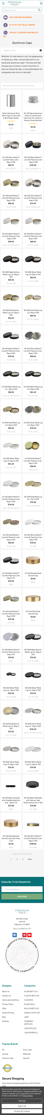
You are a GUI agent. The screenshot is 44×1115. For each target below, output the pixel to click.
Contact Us (6, 995)
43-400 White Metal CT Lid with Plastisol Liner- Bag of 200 (11, 499)
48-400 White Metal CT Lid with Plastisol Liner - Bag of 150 (33, 537)
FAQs (4, 1008)
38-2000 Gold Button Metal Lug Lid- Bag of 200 (11, 312)
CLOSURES (28, 1000)
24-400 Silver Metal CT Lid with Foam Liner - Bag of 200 (11, 159)
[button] (40, 50)
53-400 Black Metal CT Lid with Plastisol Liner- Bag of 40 (11, 575)
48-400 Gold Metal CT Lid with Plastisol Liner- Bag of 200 (11, 537)
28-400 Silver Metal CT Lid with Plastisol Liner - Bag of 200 (33, 197)
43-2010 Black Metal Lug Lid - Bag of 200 (11, 387)
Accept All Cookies (22, 1111)
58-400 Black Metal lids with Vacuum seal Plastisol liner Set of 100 (33, 800)
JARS (26, 1017)
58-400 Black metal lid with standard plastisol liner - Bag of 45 (11, 800)
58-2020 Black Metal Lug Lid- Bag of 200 (33, 689)
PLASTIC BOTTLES (31, 995)
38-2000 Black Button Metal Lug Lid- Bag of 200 (11, 274)
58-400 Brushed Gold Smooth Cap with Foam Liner (11, 838)
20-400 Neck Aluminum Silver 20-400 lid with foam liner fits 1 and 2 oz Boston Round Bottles (33, 116)
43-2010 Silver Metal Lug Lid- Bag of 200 (33, 423)
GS (3, 1049)
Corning (5, 1054)
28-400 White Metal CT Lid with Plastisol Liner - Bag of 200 (11, 236)
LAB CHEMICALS (31, 1032)
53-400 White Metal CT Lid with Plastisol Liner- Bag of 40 (11, 651)
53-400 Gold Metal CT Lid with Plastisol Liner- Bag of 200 (11, 613)
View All (26, 1058)
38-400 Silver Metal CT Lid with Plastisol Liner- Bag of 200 (33, 350)
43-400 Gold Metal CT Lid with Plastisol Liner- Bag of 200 (33, 460)
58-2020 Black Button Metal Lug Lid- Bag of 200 (33, 651)
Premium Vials (7, 1058)
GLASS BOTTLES (31, 991)
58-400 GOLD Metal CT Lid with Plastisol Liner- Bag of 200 (33, 838)
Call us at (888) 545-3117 (22, 928)
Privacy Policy (7, 1004)
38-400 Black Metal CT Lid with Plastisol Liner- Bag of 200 (11, 350)
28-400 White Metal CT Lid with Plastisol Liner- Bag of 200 (33, 236)
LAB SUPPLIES (30, 1028)
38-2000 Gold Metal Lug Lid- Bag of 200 (33, 311)
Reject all (22, 1106)
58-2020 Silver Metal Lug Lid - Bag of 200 (33, 725)
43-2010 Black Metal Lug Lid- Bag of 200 (33, 387)
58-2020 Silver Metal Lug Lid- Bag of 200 (11, 763)
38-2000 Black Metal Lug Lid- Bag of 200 (33, 273)
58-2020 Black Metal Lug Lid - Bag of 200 (11, 689)
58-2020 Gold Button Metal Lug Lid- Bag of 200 (11, 726)
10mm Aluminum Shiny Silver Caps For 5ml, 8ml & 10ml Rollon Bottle (11, 115)
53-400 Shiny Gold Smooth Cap (33, 612)
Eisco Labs (27, 1049)
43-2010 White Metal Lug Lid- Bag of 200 (11, 459)
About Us (5, 991)
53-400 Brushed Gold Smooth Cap (33, 574)
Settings (22, 1101)
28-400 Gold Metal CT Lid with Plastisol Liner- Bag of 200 (11, 197)
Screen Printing (8, 1012)
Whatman (27, 1054)
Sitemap (5, 1021)
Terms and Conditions (10, 1000)
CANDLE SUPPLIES (32, 1012)
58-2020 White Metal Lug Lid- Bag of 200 (33, 763)
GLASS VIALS (29, 1004)
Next (31, 859)
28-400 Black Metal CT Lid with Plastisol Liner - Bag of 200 (33, 159)
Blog (4, 1017)
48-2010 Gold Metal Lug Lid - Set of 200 (33, 498)
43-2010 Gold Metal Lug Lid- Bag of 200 (11, 423)
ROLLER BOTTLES (31, 1008)
